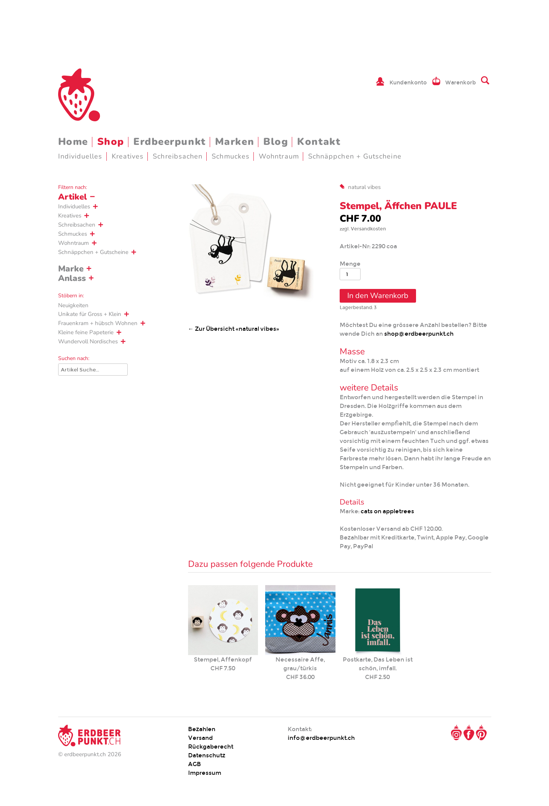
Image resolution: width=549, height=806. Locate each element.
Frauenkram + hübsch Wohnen (98, 323)
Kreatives (128, 156)
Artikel (72, 197)
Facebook (469, 733)
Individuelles (80, 156)
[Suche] (93, 369)
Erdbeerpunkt (169, 141)
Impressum (204, 772)
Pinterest (481, 733)
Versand (200, 737)
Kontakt (318, 141)
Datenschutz (206, 755)
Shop (110, 141)
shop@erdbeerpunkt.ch (419, 333)
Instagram (456, 733)
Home (73, 141)
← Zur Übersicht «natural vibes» (233, 328)
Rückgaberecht (210, 746)
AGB (194, 764)
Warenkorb (460, 82)
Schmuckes (231, 156)
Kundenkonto (408, 82)
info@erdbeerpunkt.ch (321, 737)
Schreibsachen (178, 156)
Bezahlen (201, 729)
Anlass (72, 278)
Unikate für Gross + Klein (89, 314)
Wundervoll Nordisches (88, 341)
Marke (71, 268)
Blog (275, 141)
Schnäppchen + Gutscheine (355, 156)
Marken (234, 141)
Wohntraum (279, 156)
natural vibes (364, 187)
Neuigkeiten (73, 305)
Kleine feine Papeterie (86, 332)
